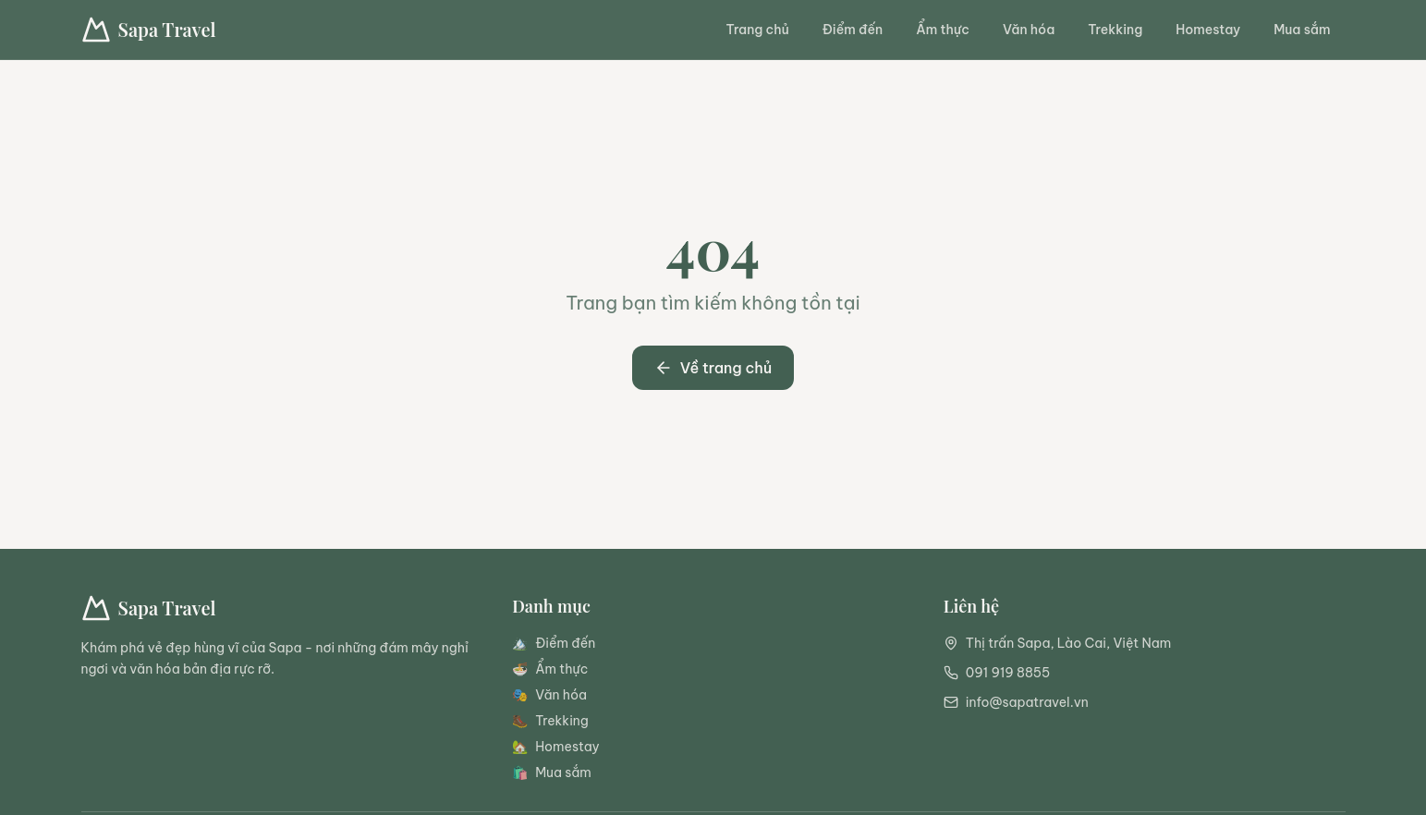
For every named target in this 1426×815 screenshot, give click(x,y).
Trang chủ (757, 29)
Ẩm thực (942, 29)
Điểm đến (853, 29)
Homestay (1208, 29)
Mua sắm (1302, 29)
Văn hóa (1028, 29)
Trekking (1115, 29)
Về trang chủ (713, 368)
